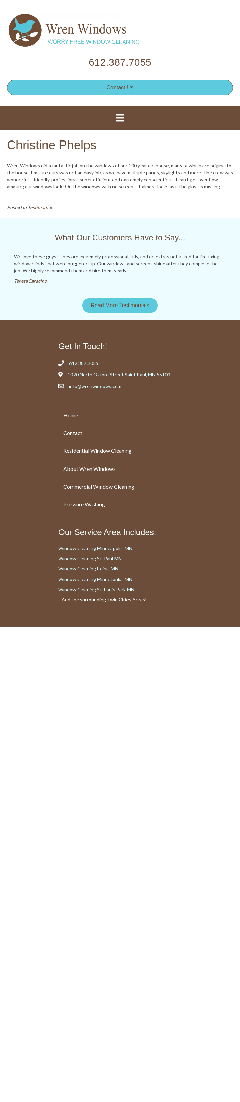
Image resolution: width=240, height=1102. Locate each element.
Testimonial (40, 207)
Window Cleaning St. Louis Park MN (96, 589)
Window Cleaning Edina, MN (88, 568)
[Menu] (120, 117)
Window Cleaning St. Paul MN (90, 558)
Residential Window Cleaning (97, 450)
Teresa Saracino (30, 281)
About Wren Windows (89, 468)
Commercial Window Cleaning (98, 486)
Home (70, 415)
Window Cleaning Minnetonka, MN (95, 579)
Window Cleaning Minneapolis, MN (95, 548)
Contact (72, 433)
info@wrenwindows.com (95, 386)
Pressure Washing (84, 504)
